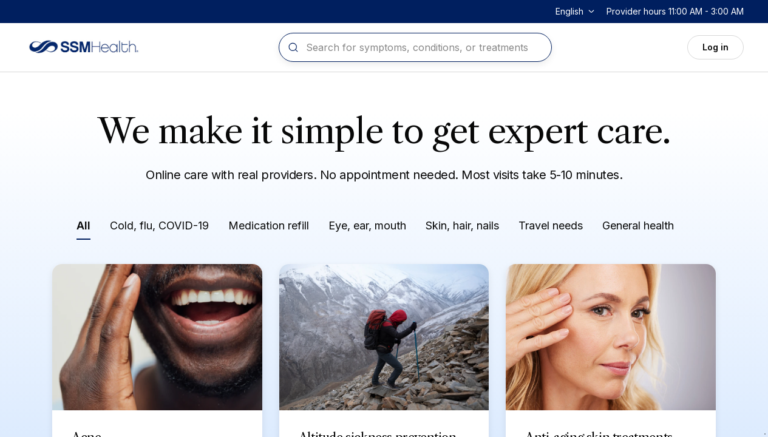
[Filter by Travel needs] (550, 228)
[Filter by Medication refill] (268, 228)
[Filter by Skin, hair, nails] (462, 228)
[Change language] (576, 11)
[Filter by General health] (638, 228)
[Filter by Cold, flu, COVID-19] (159, 228)
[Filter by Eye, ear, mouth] (367, 228)
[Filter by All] (83, 228)
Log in (715, 47)
